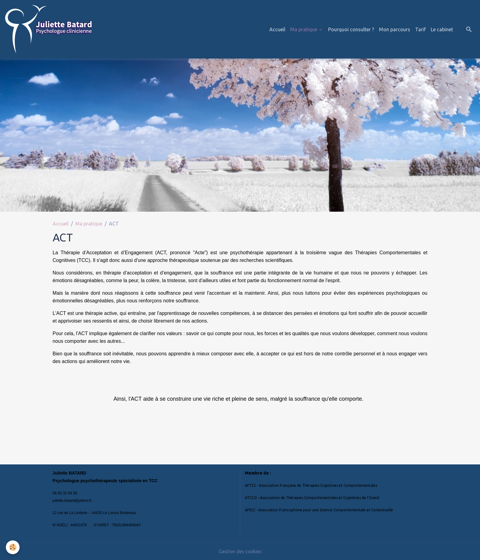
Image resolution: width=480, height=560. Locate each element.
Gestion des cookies (240, 551)
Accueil (277, 29)
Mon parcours (394, 29)
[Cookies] (13, 547)
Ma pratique (304, 29)
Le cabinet (442, 29)
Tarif (420, 29)
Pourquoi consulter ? (351, 29)
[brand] (49, 29)
